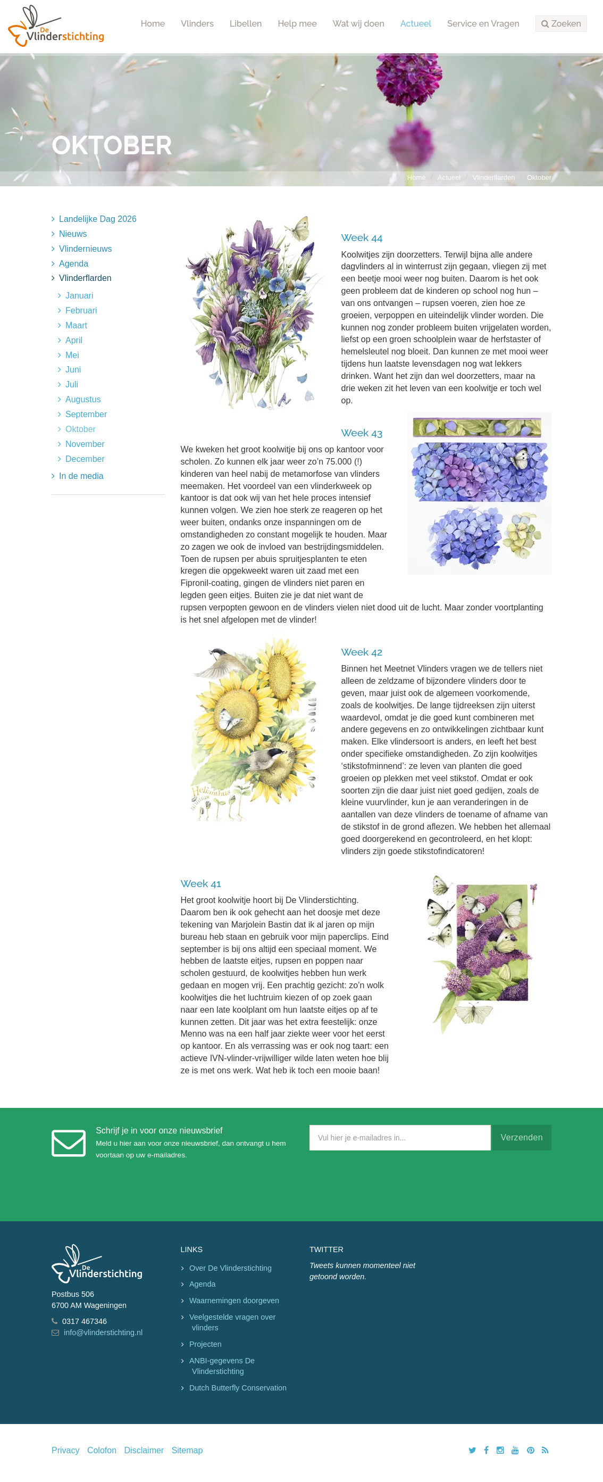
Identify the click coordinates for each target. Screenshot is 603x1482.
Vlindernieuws (85, 248)
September (86, 414)
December (85, 458)
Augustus (83, 399)
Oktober (539, 177)
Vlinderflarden (494, 177)
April (73, 340)
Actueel (415, 24)
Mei (72, 355)
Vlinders (197, 24)
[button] (561, 24)
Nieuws (73, 233)
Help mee (297, 24)
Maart (76, 325)
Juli (71, 384)
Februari (81, 310)
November (85, 444)
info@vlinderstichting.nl (103, 1332)
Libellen (246, 24)
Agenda (73, 263)
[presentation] (390, 1183)
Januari (79, 295)
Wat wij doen (358, 24)
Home (153, 24)
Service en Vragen (483, 24)
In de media (81, 476)
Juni (73, 369)
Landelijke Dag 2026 (98, 218)
